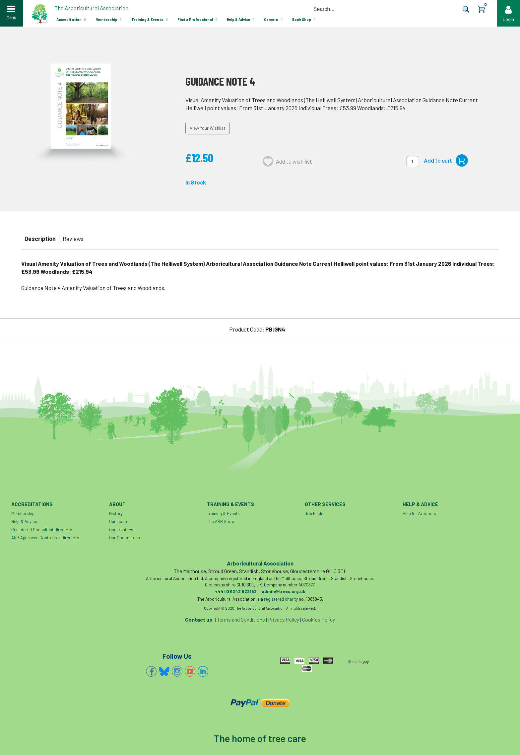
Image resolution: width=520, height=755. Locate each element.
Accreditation (69, 19)
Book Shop (301, 19)
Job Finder (315, 513)
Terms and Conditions (241, 619)
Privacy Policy (283, 619)
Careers (271, 19)
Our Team (118, 521)
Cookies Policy (318, 619)
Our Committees (124, 537)
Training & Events (147, 19)
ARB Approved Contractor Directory (45, 537)
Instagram (177, 671)
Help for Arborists (419, 513)
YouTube (190, 671)
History (116, 513)
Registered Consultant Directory (41, 529)
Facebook (151, 671)
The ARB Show (220, 521)
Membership (106, 19)
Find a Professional (195, 19)
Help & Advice (238, 19)
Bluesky (164, 671)
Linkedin (203, 671)
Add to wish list (294, 161)
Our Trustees (121, 529)
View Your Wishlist (208, 128)
